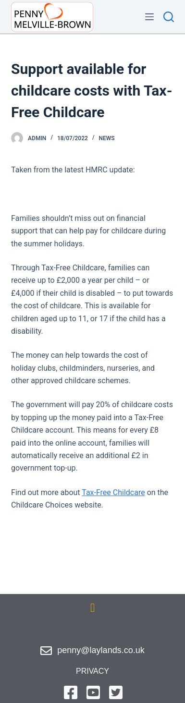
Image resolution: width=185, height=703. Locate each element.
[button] (92, 608)
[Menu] (149, 16)
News (107, 138)
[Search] (168, 17)
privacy (92, 671)
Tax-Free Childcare (113, 492)
